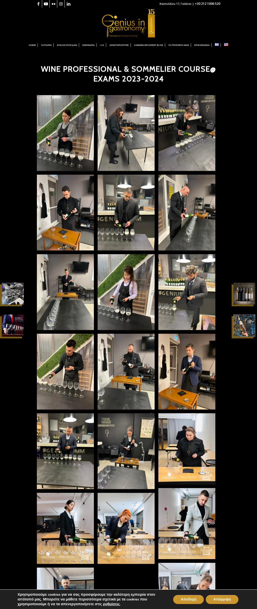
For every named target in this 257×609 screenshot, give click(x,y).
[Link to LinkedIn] (68, 4)
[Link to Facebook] (38, 4)
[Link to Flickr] (53, 4)
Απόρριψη (222, 600)
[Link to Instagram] (61, 4)
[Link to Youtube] (45, 4)
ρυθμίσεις (111, 604)
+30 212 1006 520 (207, 3)
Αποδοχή (188, 600)
